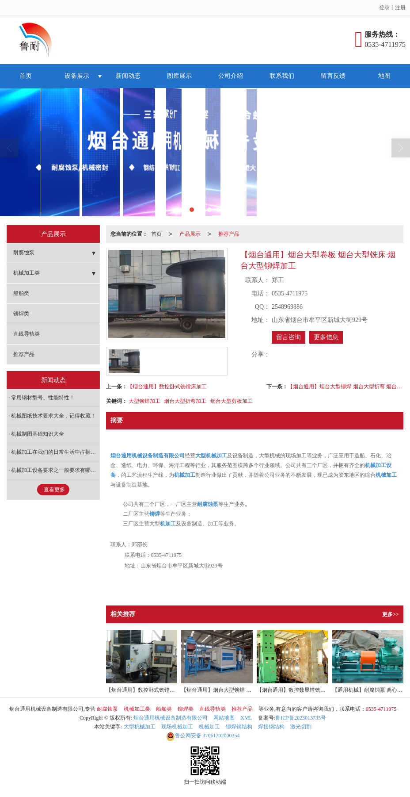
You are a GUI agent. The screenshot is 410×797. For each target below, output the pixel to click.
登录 (384, 7)
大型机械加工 (140, 727)
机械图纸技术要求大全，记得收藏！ (53, 416)
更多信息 (326, 337)
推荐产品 (228, 234)
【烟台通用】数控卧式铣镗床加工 (167, 386)
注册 (400, 7)
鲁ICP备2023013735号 (300, 718)
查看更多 (54, 490)
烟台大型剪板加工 (231, 401)
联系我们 (282, 76)
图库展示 (179, 76)
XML (246, 718)
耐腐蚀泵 (23, 252)
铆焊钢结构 (239, 727)
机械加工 (209, 727)
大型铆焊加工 (144, 401)
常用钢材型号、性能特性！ (43, 398)
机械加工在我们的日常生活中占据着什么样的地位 (55, 452)
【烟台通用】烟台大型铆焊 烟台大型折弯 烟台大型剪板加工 (345, 386)
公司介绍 (230, 76)
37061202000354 (203, 735)
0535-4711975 (381, 709)
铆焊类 (21, 313)
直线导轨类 (26, 334)
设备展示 (77, 76)
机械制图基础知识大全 (37, 434)
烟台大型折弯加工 (185, 401)
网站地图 (224, 718)
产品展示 (190, 234)
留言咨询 (288, 337)
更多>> (390, 614)
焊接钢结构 (271, 727)
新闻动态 (128, 76)
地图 (384, 76)
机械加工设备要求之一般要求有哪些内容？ (55, 470)
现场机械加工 (177, 727)
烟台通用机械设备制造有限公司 (170, 718)
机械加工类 (26, 273)
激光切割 (300, 727)
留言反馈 (333, 76)
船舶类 (21, 293)
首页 (25, 76)
